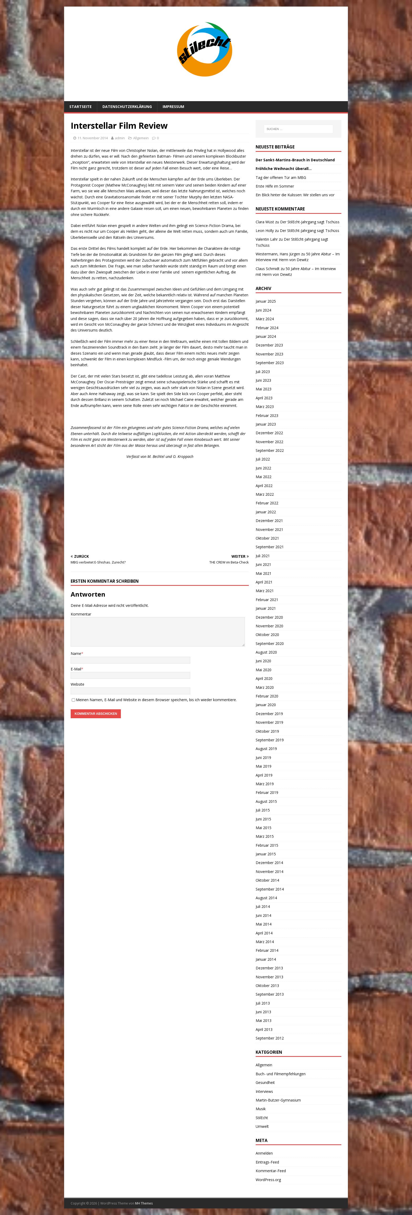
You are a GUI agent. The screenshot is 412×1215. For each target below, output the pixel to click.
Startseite (80, 106)
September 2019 (270, 739)
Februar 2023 (267, 415)
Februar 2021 (267, 599)
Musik (261, 1108)
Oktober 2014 (267, 880)
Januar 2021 (266, 608)
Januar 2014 (266, 959)
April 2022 (264, 485)
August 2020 (266, 652)
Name (76, 653)
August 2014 (266, 897)
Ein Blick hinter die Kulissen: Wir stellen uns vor (295, 194)
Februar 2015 (267, 845)
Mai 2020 (263, 669)
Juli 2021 (263, 555)
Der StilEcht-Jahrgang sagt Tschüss (309, 221)
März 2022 (265, 494)
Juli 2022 (263, 459)
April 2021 (264, 582)
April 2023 (264, 397)
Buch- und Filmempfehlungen (281, 1073)
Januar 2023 (266, 424)
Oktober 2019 (267, 731)
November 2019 (269, 722)
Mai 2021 (263, 573)
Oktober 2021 (267, 538)
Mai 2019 (263, 766)
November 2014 (269, 871)
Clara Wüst (265, 221)
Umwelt (262, 1126)
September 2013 (270, 994)
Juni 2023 (263, 380)
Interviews (264, 1091)
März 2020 (265, 687)
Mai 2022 (263, 476)
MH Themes (144, 1203)
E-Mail (76, 668)
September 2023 (270, 362)
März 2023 (265, 406)
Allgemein (141, 138)
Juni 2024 (263, 310)
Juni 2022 (263, 468)
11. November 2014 (93, 138)
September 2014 (270, 889)
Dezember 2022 (269, 432)
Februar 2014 (267, 950)
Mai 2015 (263, 827)
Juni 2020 (263, 660)
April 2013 (264, 1029)
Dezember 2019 (269, 713)
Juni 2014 (263, 915)
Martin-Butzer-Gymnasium (278, 1100)
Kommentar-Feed (271, 1170)
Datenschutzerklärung (127, 106)
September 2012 (270, 1038)
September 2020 (270, 643)
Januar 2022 (266, 511)
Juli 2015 (263, 810)
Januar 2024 (266, 336)
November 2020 (269, 625)
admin (120, 138)
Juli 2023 (263, 371)
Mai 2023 (263, 388)
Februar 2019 (267, 792)
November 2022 (269, 441)
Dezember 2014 (269, 862)
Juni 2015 (263, 818)
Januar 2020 (266, 704)
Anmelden (264, 1153)
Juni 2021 (263, 564)
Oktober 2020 (267, 634)
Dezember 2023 (269, 345)
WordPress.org (268, 1179)
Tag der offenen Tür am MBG (281, 177)
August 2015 (266, 801)
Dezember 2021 (269, 520)
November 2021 (269, 529)
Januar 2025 (266, 301)
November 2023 (269, 353)
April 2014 (264, 932)
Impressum (173, 106)
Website (77, 684)
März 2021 (265, 590)
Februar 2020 (267, 696)
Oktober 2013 (267, 985)
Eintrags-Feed (267, 1162)
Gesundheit (265, 1082)
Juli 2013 (263, 1003)
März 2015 (265, 836)
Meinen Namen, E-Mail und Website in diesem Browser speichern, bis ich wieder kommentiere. (156, 699)
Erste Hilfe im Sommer (275, 186)
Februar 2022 (267, 502)
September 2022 (270, 450)
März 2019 (265, 783)
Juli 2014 (263, 906)
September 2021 (270, 546)
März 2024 (265, 318)
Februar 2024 (267, 327)
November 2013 (269, 976)
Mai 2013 (263, 1020)
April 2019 (264, 775)
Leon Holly (265, 230)
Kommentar (81, 614)
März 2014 (265, 941)
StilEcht (262, 1117)
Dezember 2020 (269, 617)
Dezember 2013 (269, 967)
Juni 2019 (263, 757)
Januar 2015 (266, 853)
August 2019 (266, 748)
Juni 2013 (263, 1011)
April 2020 (264, 678)
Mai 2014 (263, 924)
